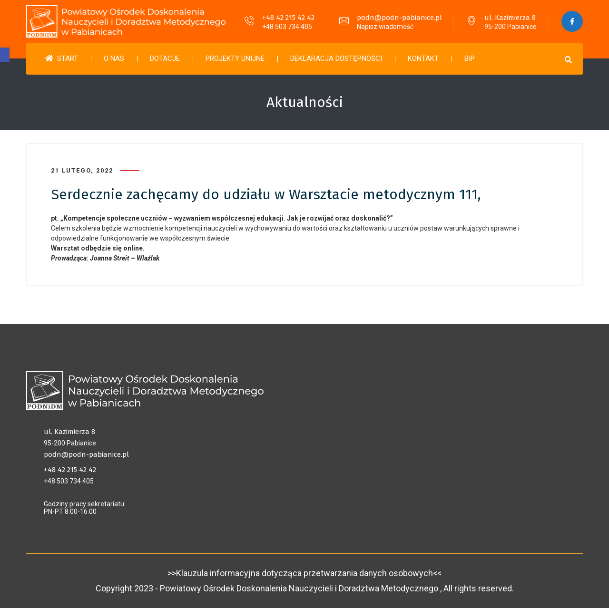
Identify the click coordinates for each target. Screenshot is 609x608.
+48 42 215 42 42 (288, 17)
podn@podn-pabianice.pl (399, 17)
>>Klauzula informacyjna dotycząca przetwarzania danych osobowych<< (304, 573)
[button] (5, 55)
